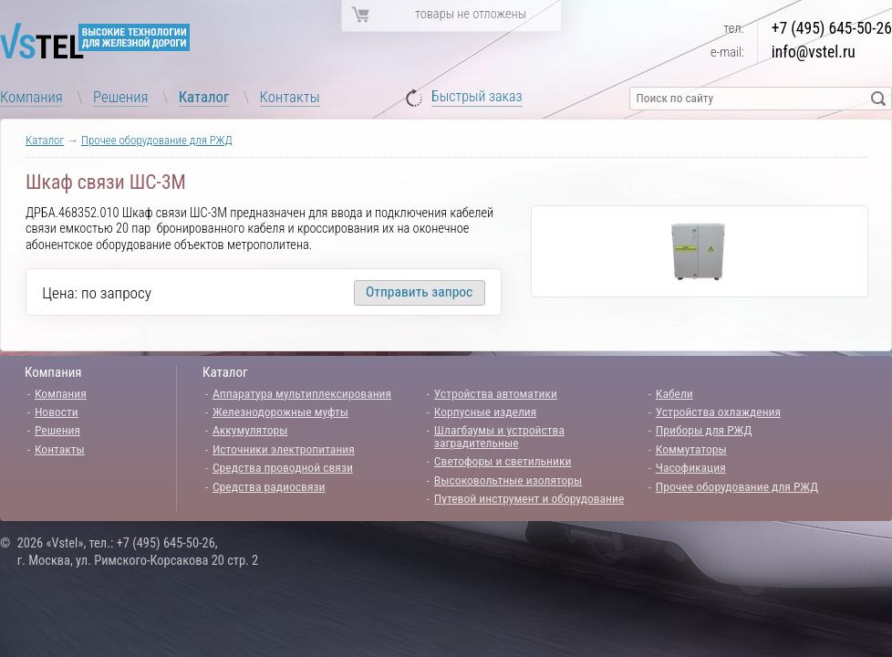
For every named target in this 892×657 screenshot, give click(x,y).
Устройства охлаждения (718, 411)
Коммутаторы (691, 449)
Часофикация (691, 467)
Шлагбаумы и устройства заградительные (499, 436)
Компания (31, 97)
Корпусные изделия (485, 411)
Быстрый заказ (477, 97)
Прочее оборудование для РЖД (157, 140)
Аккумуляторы (250, 429)
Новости (56, 411)
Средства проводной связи (283, 467)
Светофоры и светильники (503, 461)
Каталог (204, 97)
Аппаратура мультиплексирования (302, 393)
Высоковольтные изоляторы (508, 480)
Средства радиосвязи (269, 486)
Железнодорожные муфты (280, 411)
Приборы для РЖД (704, 429)
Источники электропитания (284, 449)
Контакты (290, 97)
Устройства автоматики (495, 393)
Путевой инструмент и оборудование (529, 498)
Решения (120, 97)
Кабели (674, 393)
